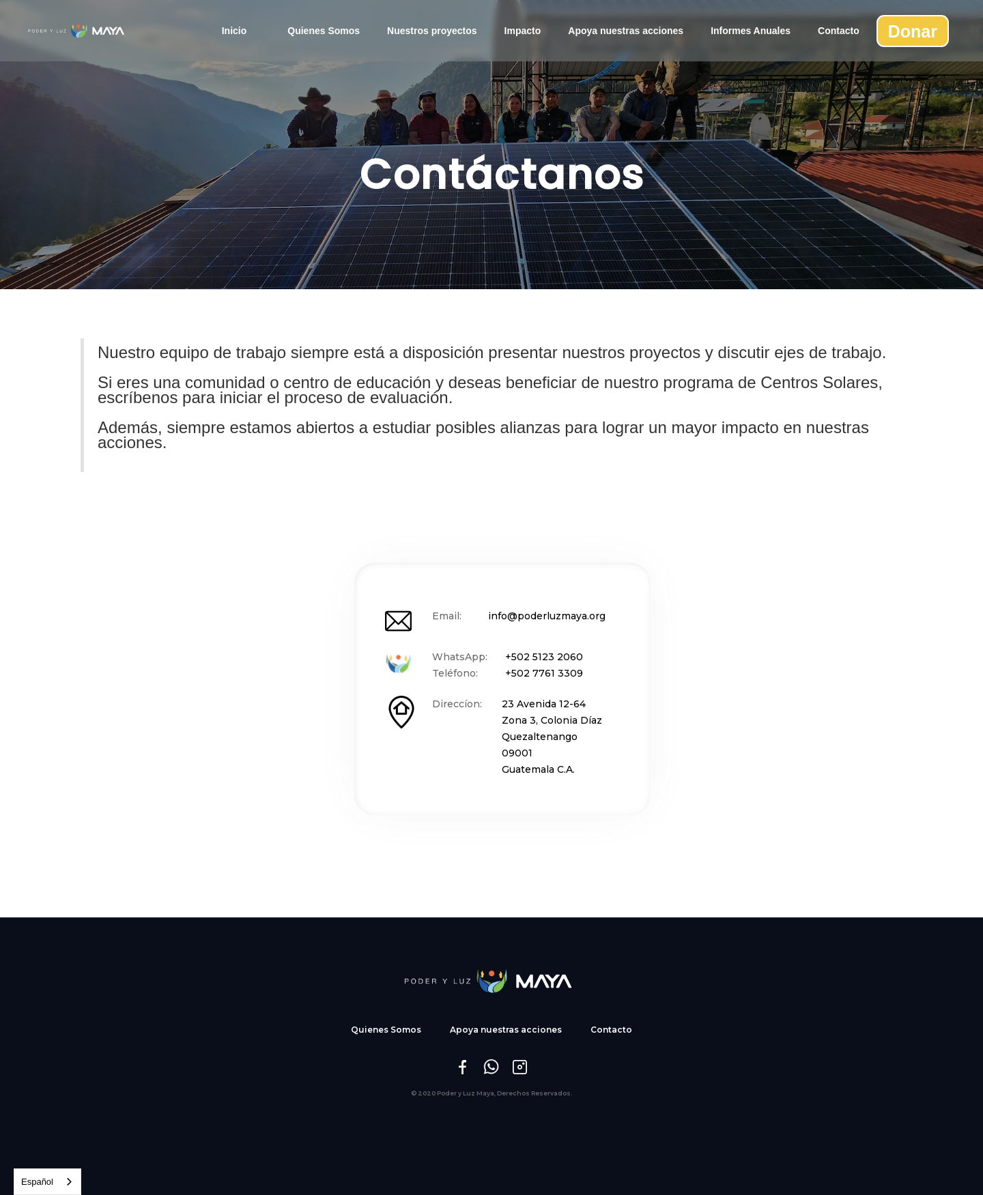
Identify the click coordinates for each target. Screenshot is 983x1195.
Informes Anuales (750, 30)
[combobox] (47, 1181)
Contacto (838, 30)
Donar (912, 31)
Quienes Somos (323, 30)
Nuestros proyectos (431, 30)
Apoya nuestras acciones (625, 30)
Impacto (522, 30)
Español (37, 1182)
